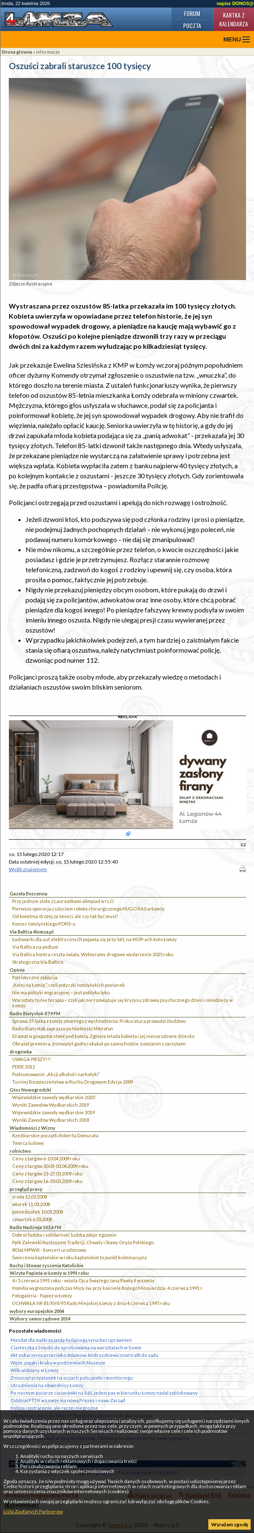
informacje (48, 51)
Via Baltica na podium (35, 946)
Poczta (192, 25)
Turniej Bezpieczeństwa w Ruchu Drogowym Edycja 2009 (72, 1081)
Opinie (17, 970)
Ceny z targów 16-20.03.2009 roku (47, 1181)
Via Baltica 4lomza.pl (32, 931)
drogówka (21, 1051)
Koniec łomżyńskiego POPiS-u (43, 923)
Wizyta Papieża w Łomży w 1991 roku (49, 1273)
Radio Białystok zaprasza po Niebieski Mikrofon (62, 1028)
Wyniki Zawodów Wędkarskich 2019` (51, 1105)
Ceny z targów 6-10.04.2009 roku (46, 1158)
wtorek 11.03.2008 (31, 1204)
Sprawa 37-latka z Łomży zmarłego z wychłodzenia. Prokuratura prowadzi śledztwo (99, 1021)
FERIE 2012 (23, 1066)
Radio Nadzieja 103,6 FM (35, 1227)
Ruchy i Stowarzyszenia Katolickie (46, 1265)
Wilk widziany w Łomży (34, 1370)
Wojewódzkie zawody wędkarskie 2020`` (54, 1097)
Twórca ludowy (28, 1143)
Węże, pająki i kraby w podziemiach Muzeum (57, 1362)
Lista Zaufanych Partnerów (33, 1511)
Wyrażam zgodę (229, 1524)
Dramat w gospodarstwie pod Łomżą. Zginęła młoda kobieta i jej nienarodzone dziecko (103, 1036)
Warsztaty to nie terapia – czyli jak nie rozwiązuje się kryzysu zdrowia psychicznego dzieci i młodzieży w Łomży (122, 1002)
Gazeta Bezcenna (28, 893)
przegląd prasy (26, 1189)
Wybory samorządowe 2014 (40, 1318)
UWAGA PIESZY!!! (31, 1059)
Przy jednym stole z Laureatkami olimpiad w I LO (63, 901)
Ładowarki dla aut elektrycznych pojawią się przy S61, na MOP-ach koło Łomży (94, 939)
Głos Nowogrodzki (30, 1089)
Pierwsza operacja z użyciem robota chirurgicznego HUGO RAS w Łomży (88, 908)
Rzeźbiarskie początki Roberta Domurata (55, 1135)
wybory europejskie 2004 (37, 1311)
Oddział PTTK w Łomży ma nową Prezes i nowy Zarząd (67, 1400)
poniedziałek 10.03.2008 (37, 1211)
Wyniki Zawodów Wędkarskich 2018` (51, 1120)
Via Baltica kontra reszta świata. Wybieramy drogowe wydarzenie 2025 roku (93, 954)
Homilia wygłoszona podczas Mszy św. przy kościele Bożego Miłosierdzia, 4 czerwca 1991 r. (107, 1288)
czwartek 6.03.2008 (32, 1219)
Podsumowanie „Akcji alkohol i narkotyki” (56, 1074)
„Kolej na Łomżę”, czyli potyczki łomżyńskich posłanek (68, 985)
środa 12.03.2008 (29, 1196)
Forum (192, 13)
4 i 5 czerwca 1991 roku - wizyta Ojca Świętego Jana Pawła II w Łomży (83, 1280)
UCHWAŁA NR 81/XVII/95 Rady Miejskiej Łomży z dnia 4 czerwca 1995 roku (91, 1303)
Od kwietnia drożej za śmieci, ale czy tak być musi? (65, 916)
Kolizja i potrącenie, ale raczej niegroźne (54, 1408)
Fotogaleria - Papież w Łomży (42, 1295)
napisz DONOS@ (235, 3)
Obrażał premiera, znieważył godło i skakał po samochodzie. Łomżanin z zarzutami (99, 1043)
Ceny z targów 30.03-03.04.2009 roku (50, 1166)
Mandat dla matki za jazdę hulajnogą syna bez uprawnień (71, 1340)
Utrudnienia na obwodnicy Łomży (46, 1385)
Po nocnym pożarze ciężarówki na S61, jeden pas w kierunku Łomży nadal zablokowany (104, 1393)
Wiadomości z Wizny (32, 1128)
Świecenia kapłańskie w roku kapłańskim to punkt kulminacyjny (79, 1257)
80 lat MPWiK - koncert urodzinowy (49, 1250)
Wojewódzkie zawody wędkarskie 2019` (54, 1112)
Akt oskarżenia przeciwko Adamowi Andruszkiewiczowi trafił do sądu (84, 1355)
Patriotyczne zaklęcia (34, 977)
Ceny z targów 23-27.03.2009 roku (47, 1173)
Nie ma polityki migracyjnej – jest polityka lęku (61, 992)
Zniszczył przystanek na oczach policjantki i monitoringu (71, 1377)
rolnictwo (20, 1151)
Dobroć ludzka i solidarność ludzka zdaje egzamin (64, 1234)
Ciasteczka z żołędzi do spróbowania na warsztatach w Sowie (76, 1347)
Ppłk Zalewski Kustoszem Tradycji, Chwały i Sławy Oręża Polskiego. (83, 1242)
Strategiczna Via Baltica (37, 962)
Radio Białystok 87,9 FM (35, 1013)
